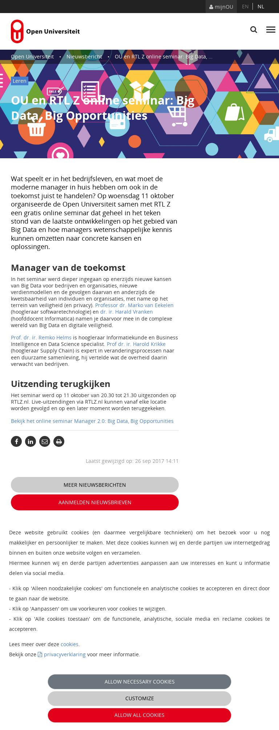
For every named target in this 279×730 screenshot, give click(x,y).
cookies (69, 644)
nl (261, 6)
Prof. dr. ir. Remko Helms (41, 337)
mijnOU (221, 6)
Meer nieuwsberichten (95, 484)
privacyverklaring (65, 654)
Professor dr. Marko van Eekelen (134, 305)
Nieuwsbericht (84, 56)
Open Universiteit (32, 56)
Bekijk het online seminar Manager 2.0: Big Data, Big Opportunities (92, 420)
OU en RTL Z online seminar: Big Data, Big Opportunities (183, 56)
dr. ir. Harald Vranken (126, 311)
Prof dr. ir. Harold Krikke (136, 343)
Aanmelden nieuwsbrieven (95, 502)
